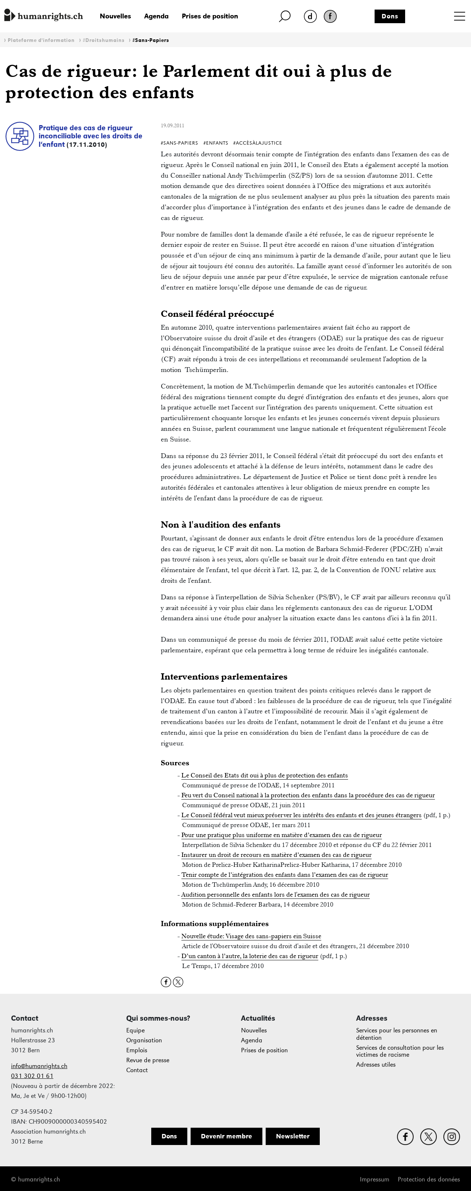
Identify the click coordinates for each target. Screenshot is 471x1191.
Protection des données (429, 1179)
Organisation (144, 1040)
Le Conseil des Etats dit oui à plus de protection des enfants (264, 775)
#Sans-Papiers (150, 40)
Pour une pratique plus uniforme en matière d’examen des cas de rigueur (281, 835)
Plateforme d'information (41, 40)
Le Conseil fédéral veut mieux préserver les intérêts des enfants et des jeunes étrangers (301, 815)
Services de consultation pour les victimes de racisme (400, 1051)
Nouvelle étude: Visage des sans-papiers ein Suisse (251, 936)
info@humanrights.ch (39, 1066)
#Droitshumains (104, 40)
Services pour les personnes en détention (396, 1034)
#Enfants (216, 143)
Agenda (156, 16)
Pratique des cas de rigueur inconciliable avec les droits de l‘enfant (90, 136)
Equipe (135, 1030)
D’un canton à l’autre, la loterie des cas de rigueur (249, 956)
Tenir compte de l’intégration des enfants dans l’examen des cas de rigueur (284, 875)
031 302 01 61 (32, 1076)
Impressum (374, 1179)
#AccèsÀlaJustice (257, 143)
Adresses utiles (376, 1064)
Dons (390, 16)
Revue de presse (147, 1060)
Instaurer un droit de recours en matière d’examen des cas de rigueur (276, 855)
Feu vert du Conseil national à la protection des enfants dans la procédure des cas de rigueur (308, 795)
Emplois (136, 1050)
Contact (137, 1070)
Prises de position (210, 16)
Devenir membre (226, 1136)
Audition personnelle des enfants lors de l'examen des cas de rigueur (275, 894)
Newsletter (292, 1136)
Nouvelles (115, 16)
